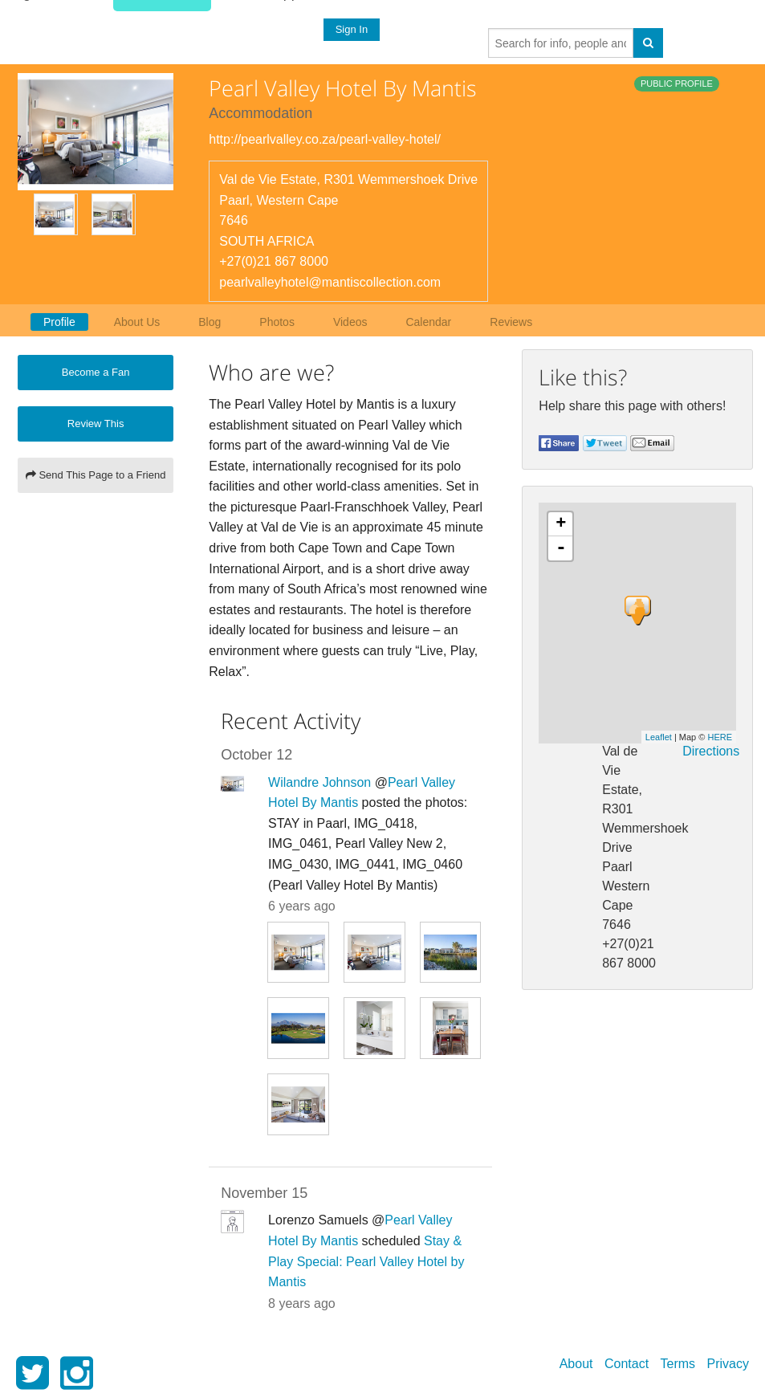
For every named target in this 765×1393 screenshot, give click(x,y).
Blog (209, 322)
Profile (59, 322)
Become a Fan (96, 372)
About (576, 1364)
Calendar (428, 322)
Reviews (511, 322)
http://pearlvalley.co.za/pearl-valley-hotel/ (325, 139)
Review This (95, 423)
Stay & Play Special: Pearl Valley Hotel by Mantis (366, 1261)
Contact (626, 1364)
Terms (678, 1364)
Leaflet (658, 737)
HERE (719, 737)
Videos (350, 322)
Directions (710, 751)
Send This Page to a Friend (96, 475)
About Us (137, 322)
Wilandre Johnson (319, 782)
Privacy (728, 1364)
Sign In (351, 29)
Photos (277, 322)
